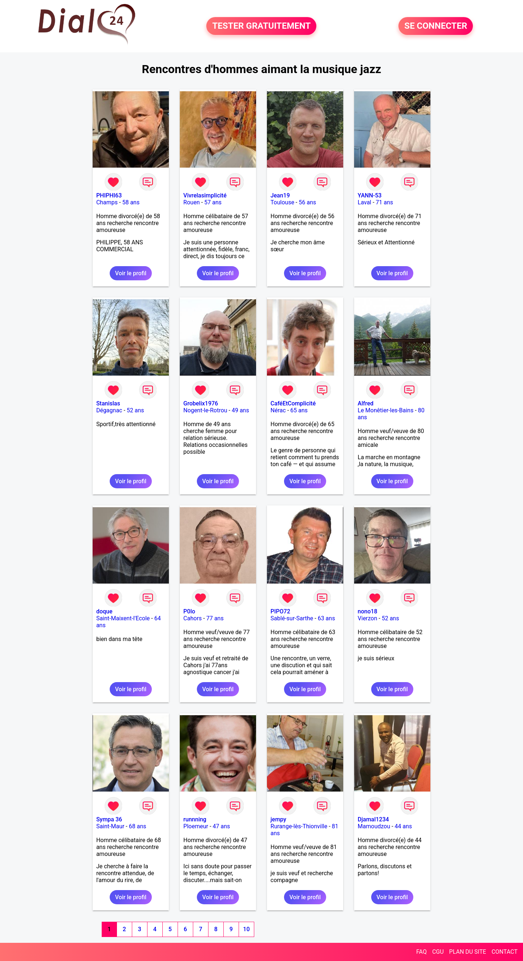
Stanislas (108, 403)
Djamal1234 (373, 819)
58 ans (130, 202)
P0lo (189, 611)
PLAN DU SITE (467, 951)
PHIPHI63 (109, 195)
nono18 (367, 611)
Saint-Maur (110, 826)
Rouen (191, 202)
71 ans (384, 202)
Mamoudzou (374, 826)
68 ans (137, 826)
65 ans (299, 410)
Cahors (192, 618)
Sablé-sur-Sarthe (292, 618)
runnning (194, 819)
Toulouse (282, 202)
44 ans (403, 826)
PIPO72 (280, 611)
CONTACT (504, 951)
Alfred (365, 403)
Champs (107, 202)
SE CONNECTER (435, 26)
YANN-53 (370, 195)
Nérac (278, 410)
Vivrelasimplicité (205, 195)
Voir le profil (130, 273)
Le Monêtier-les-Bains (386, 410)
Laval (364, 202)
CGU (438, 951)
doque (104, 611)
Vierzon (367, 618)
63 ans (326, 618)
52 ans (135, 410)
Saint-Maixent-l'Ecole (123, 618)
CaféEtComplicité (293, 403)
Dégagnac (109, 410)
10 (246, 929)
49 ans (240, 410)
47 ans (221, 826)
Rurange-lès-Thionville (299, 826)
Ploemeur (195, 826)
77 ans (215, 618)
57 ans (213, 202)
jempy (278, 819)
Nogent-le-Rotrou (205, 410)
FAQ (421, 951)
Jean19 (280, 195)
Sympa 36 (109, 819)
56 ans (307, 202)
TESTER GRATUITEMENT (261, 26)
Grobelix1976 (200, 403)
